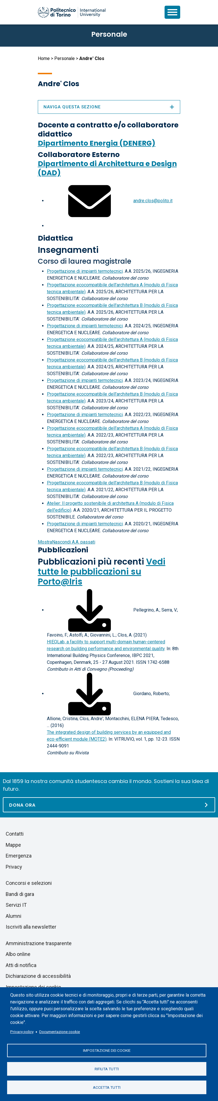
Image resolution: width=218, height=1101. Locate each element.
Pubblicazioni (63, 550)
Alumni (13, 916)
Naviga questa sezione (109, 107)
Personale (64, 58)
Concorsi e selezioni (29, 883)
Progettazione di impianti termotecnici (85, 271)
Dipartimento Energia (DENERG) (96, 143)
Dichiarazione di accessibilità (38, 976)
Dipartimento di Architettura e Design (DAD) (107, 168)
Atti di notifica (21, 965)
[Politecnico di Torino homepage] (71, 12)
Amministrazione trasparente (39, 943)
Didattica (55, 238)
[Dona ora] (109, 804)
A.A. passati (66, 542)
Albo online (18, 954)
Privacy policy (22, 1031)
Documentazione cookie (59, 1031)
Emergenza (19, 856)
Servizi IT (16, 905)
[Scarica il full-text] (89, 610)
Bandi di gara (20, 894)
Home (44, 58)
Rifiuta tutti (107, 1068)
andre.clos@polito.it (153, 200)
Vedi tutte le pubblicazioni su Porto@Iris (101, 572)
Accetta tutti (107, 1087)
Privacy (14, 867)
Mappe (13, 845)
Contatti (15, 834)
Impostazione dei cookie (106, 1050)
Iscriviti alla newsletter (31, 927)
